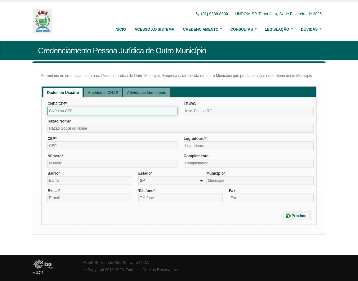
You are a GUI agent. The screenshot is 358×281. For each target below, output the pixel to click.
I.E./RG (190, 104)
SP (142, 180)
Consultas (241, 29)
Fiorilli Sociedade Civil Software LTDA (116, 263)
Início (120, 29)
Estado (144, 173)
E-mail (53, 191)
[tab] (63, 92)
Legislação (277, 29)
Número (54, 156)
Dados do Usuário (63, 93)
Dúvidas (309, 29)
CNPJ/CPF (56, 104)
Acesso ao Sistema (154, 29)
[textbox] (112, 111)
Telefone (145, 191)
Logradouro (194, 138)
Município (215, 173)
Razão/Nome (58, 121)
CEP (51, 138)
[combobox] (171, 180)
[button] (297, 216)
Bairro (52, 173)
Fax (232, 191)
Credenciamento (200, 29)
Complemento (196, 156)
